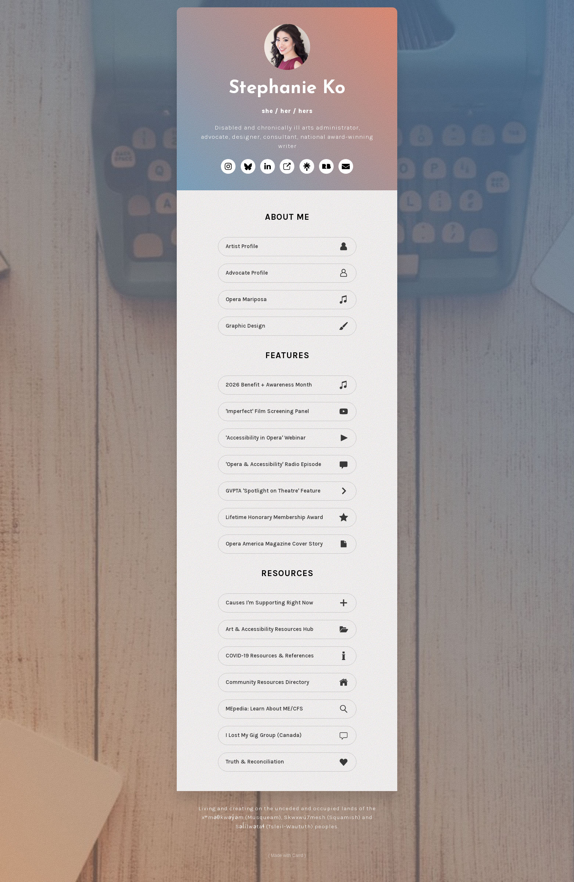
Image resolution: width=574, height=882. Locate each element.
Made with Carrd (287, 856)
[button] (228, 167)
